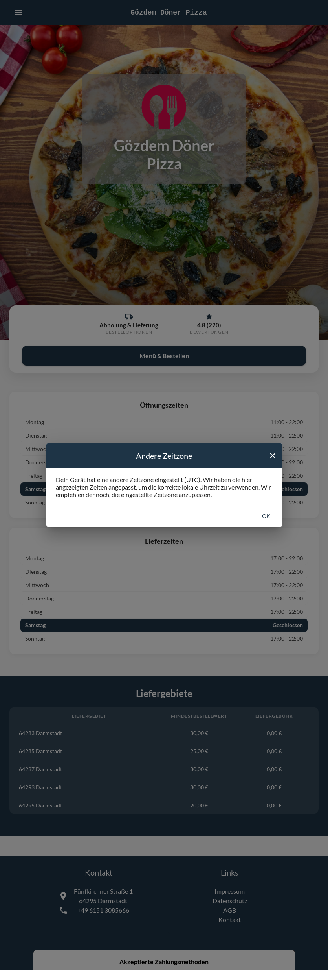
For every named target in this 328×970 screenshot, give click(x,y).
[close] (272, 455)
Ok (266, 516)
